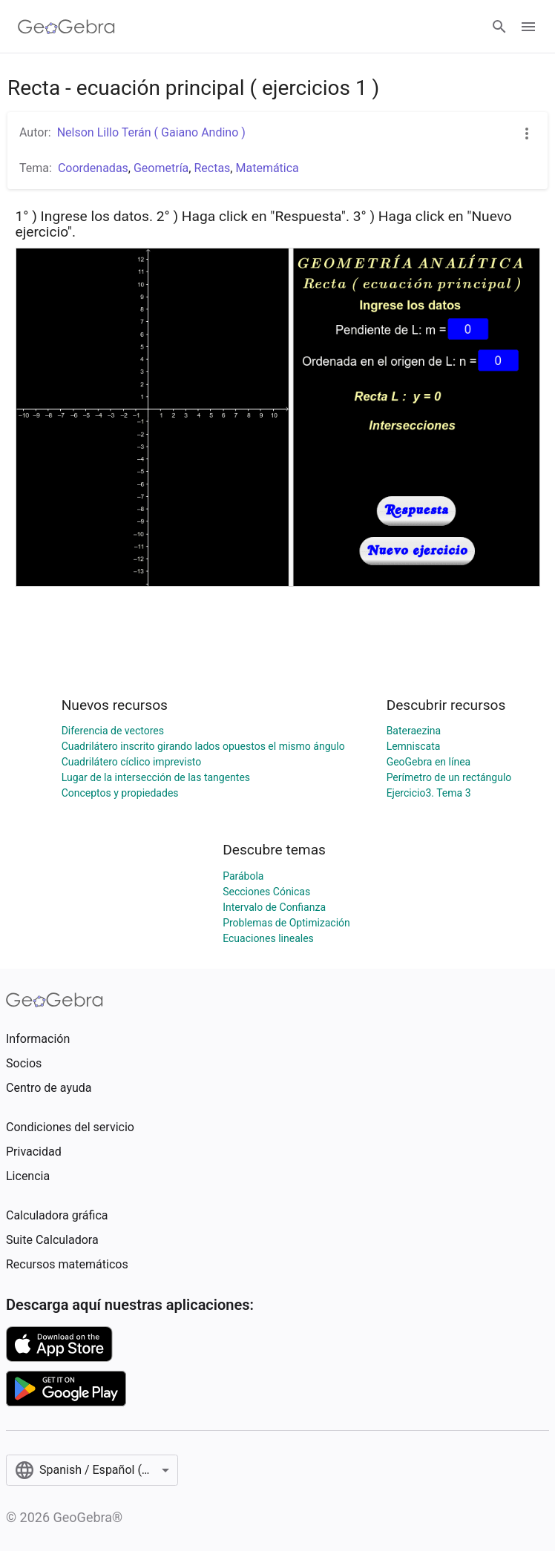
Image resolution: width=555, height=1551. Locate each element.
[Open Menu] (528, 27)
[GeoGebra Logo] (66, 26)
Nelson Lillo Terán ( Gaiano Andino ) (151, 132)
